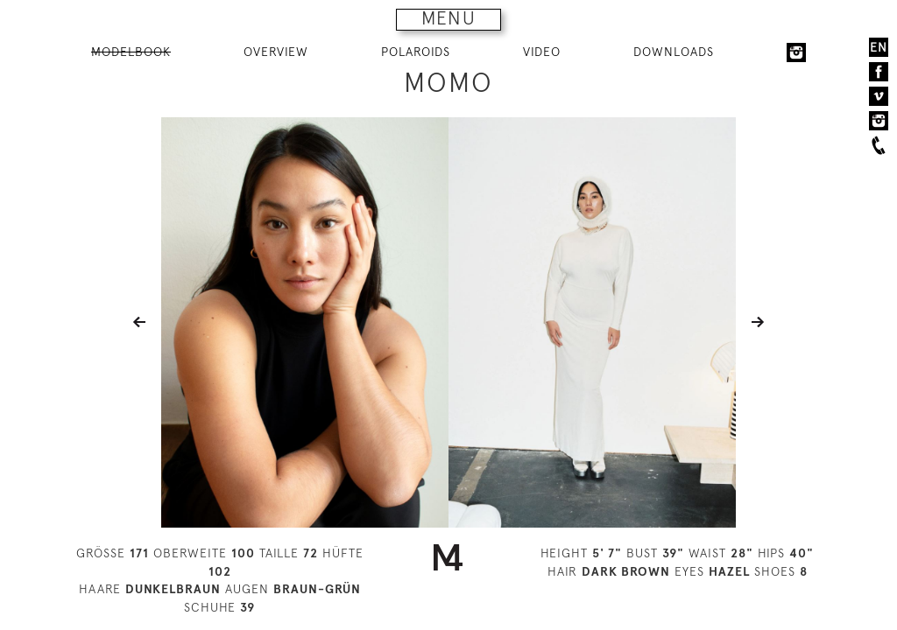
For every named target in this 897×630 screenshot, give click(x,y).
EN (878, 47)
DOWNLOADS (673, 52)
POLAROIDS (415, 52)
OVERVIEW (276, 52)
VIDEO (542, 52)
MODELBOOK (131, 52)
